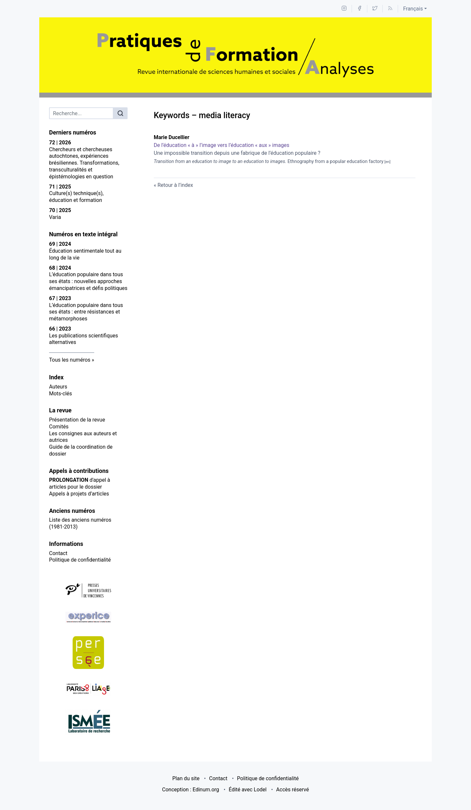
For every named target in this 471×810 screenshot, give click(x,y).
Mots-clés (60, 393)
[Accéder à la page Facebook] (359, 8)
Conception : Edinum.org (190, 789)
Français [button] (413, 9)
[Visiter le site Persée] (88, 652)
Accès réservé (292, 789)
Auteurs (58, 387)
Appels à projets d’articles (79, 494)
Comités (58, 426)
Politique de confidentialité (80, 560)
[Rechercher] (120, 113)
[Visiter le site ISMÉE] (88, 722)
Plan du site (186, 778)
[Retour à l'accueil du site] (235, 55)
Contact (58, 553)
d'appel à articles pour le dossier (79, 483)
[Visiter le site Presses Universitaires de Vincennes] (88, 591)
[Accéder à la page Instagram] (344, 8)
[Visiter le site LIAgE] (88, 689)
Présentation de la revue (77, 420)
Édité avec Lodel (248, 789)
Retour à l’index (175, 185)
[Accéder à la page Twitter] (375, 8)
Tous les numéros (69, 360)
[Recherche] (81, 113)
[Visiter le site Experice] (88, 617)
